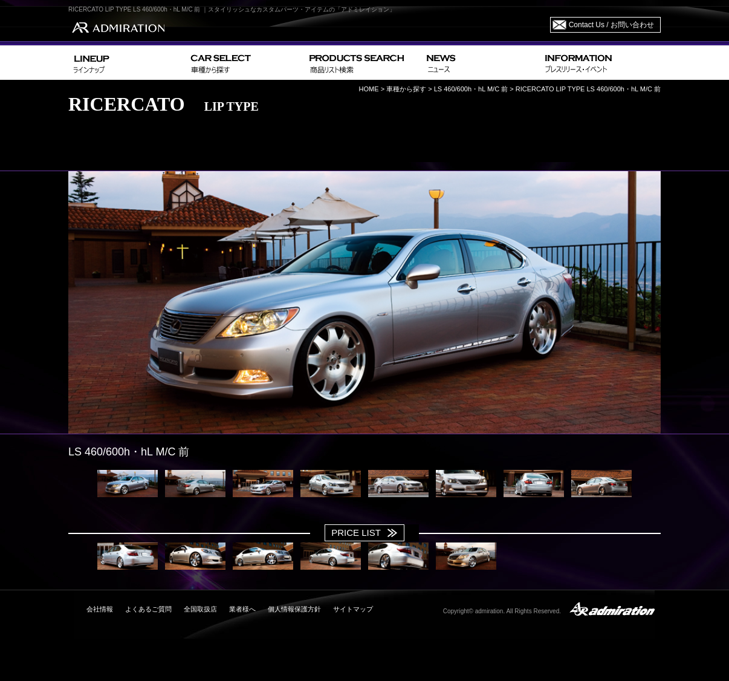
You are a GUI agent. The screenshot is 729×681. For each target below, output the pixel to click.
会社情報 (99, 609)
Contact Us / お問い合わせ (611, 25)
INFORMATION (600, 62)
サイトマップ (353, 609)
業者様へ (242, 609)
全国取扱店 (200, 609)
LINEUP (127, 62)
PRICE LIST (356, 532)
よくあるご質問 (148, 609)
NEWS (481, 62)
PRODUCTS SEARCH (363, 62)
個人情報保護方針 (294, 609)
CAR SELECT (245, 62)
